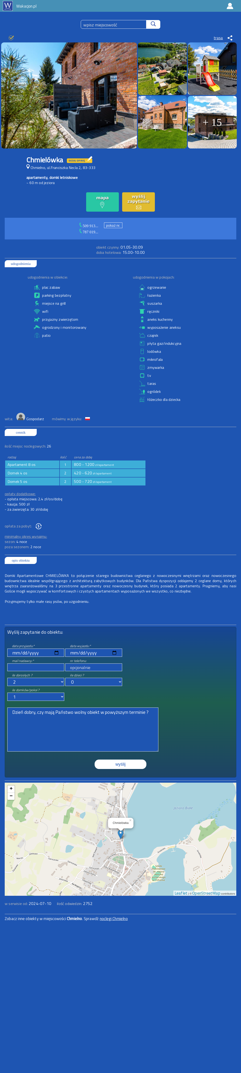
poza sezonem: (23, 547)
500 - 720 (93, 481)
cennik (20, 432)
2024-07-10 (40, 903)
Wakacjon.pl (26, 6)
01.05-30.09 (119, 247)
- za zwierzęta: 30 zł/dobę (26, 509)
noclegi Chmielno (114, 919)
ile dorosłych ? (22, 675)
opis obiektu (21, 560)
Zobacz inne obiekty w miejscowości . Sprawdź (52, 919)
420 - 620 (93, 473)
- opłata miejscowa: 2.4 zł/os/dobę (33, 499)
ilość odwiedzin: (74, 903)
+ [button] (11, 789)
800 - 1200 (94, 464)
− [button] (11, 796)
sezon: (16, 541)
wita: (9, 419)
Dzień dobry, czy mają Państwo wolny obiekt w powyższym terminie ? (82, 729)
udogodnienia (21, 264)
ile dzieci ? (77, 675)
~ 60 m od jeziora (40, 182)
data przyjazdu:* (23, 645)
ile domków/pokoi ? (26, 689)
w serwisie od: (17, 903)
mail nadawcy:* (23, 660)
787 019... (90, 232)
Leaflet (181, 893)
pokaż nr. (113, 225)
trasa (218, 38)
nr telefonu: (78, 660)
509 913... (90, 226)
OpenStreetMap (206, 893)
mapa (120, 785)
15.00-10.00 (120, 252)
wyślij (121, 764)
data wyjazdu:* (80, 645)
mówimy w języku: (67, 419)
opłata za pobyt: (18, 526)
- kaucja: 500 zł (17, 504)
